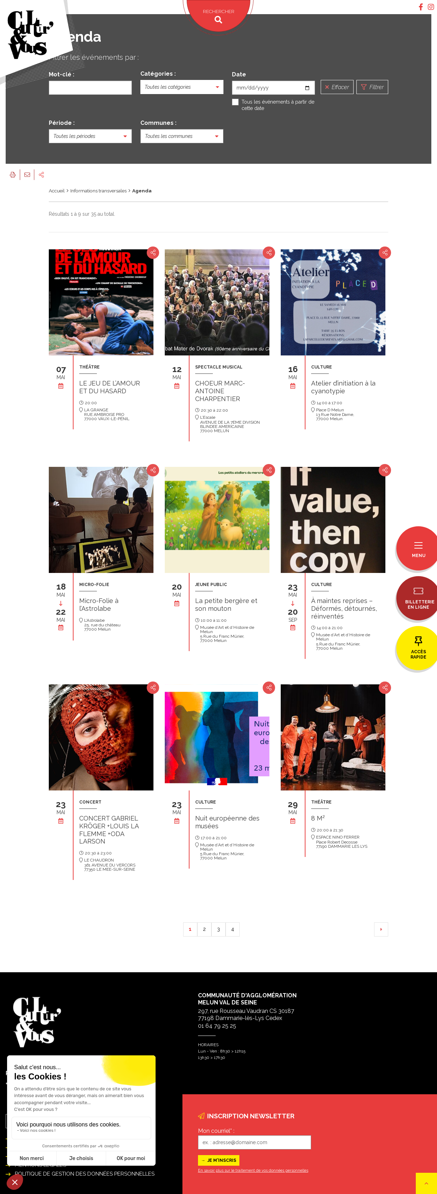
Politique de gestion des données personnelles (85, 1174)
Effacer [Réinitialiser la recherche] (337, 87)
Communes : (158, 123)
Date (239, 74)
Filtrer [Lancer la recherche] (372, 87)
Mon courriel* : (216, 1131)
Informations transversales (98, 190)
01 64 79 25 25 (217, 1025)
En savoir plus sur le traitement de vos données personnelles (253, 1170)
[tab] (421, 7)
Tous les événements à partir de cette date (277, 105)
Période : (62, 123)
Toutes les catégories (168, 87)
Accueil (57, 190)
